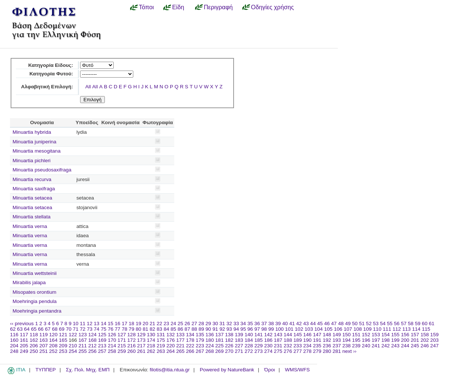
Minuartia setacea (32, 198)
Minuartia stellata (32, 216)
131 (161, 334)
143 (278, 334)
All (88, 86)
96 (250, 329)
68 (55, 329)
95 (243, 329)
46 (327, 323)
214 (112, 345)
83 (159, 329)
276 (288, 351)
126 (112, 334)
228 (248, 345)
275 (278, 351)
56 (396, 323)
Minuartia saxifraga (34, 188)
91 (215, 329)
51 (361, 323)
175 (161, 340)
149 (337, 334)
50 (355, 323)
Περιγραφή (218, 7)
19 (138, 323)
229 (258, 345)
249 (24, 351)
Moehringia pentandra (37, 311)
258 (112, 351)
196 (366, 340)
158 (425, 334)
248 (14, 351)
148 (327, 334)
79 (131, 329)
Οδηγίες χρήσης (272, 7)
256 (92, 351)
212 (92, 345)
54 (382, 323)
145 (298, 334)
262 (151, 351)
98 (264, 329)
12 (89, 323)
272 (248, 351)
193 (337, 340)
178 (190, 340)
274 (268, 351)
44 (313, 323)
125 (102, 334)
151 (356, 334)
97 (257, 329)
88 (194, 329)
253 (63, 351)
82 (152, 329)
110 (377, 329)
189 (298, 340)
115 (426, 329)
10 (75, 323)
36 (257, 323)
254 (73, 351)
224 (210, 345)
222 (190, 345)
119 (44, 334)
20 (145, 323)
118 (34, 334)
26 (187, 323)
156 (405, 334)
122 (73, 334)
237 (337, 345)
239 (356, 345)
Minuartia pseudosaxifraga (42, 170)
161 (24, 340)
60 (425, 323)
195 (356, 340)
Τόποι (146, 7)
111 (387, 329)
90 (208, 329)
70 (68, 329)
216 (131, 345)
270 (229, 351)
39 (278, 323)
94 (236, 329)
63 (20, 329)
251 (44, 351)
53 (375, 323)
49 (348, 323)
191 (317, 340)
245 (415, 345)
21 (152, 323)
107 (348, 329)
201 (415, 340)
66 (41, 329)
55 (389, 323)
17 (124, 323)
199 (395, 340)
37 (264, 323)
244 (405, 345)
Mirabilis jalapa (29, 282)
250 (34, 351)
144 (288, 334)
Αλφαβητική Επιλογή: (47, 86)
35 (250, 323)
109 (367, 329)
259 (121, 351)
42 (299, 323)
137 (219, 334)
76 (110, 329)
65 (34, 329)
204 (14, 345)
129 (141, 334)
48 (341, 323)
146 (307, 334)
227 (239, 345)
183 (239, 340)
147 (317, 334)
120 (53, 334)
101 (289, 329)
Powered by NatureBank (227, 369)
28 (201, 323)
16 (117, 323)
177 (180, 340)
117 (24, 334)
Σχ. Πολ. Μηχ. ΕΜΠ (87, 369)
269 (219, 351)
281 (337, 351)
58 (410, 323)
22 (159, 323)
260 (131, 351)
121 (63, 334)
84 (166, 329)
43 (306, 323)
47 (334, 323)
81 (145, 329)
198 (385, 340)
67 (48, 329)
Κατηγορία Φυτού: (51, 73)
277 (298, 351)
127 (121, 334)
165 (63, 340)
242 (385, 345)
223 (200, 345)
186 (268, 340)
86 (180, 329)
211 (82, 345)
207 (44, 345)
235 (317, 345)
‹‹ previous (22, 323)
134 (190, 334)
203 (434, 340)
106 (338, 329)
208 (53, 345)
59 (418, 323)
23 (166, 323)
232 (288, 345)
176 (171, 340)
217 (141, 345)
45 (320, 323)
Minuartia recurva (32, 179)
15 (110, 323)
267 (200, 351)
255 (82, 351)
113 (406, 329)
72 (82, 329)
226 (229, 345)
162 (34, 340)
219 (161, 345)
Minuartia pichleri (32, 160)
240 (366, 345)
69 (62, 329)
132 (171, 334)
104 (319, 329)
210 (73, 345)
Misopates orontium (34, 292)
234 (307, 345)
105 (328, 329)
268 (210, 351)
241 (376, 345)
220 (171, 345)
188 (288, 340)
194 (346, 340)
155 (395, 334)
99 (271, 329)
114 (416, 329)
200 (405, 340)
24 (173, 323)
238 (346, 345)
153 (376, 334)
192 (327, 340)
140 (248, 334)
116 (14, 334)
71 (75, 329)
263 (161, 351)
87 (187, 329)
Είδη (178, 7)
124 (92, 334)
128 (131, 334)
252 (53, 351)
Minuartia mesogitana (37, 151)
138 (229, 334)
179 (200, 340)
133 (180, 334)
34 (243, 323)
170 (112, 340)
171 (121, 340)
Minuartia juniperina (34, 141)
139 (239, 334)
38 (271, 323)
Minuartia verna (30, 226)
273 (258, 351)
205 (24, 345)
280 (327, 351)
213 (102, 345)
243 (395, 345)
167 (82, 340)
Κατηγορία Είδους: (50, 65)
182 (229, 340)
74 (96, 329)
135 (200, 334)
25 (180, 323)
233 (298, 345)
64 (27, 329)
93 (229, 329)
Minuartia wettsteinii (34, 273)
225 (219, 345)
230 (268, 345)
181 (219, 340)
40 (285, 323)
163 (44, 340)
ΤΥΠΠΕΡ (45, 369)
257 (102, 351)
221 (180, 345)
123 (82, 334)
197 (376, 340)
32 (229, 323)
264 (171, 351)
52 (368, 323)
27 (194, 323)
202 (425, 340)
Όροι (269, 369)
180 (210, 340)
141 (258, 334)
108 (357, 329)
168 (92, 340)
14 (103, 323)
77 (117, 329)
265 (180, 351)
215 (121, 345)
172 (131, 340)
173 (141, 340)
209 (63, 345)
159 (434, 334)
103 (309, 329)
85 (173, 329)
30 (215, 323)
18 (131, 323)
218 (151, 345)
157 (415, 334)
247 (434, 345)
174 (151, 340)
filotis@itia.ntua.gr (169, 369)
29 (208, 323)
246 (425, 345)
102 (299, 329)
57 (403, 323)
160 (14, 340)
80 (138, 329)
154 (385, 334)
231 (278, 345)
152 (366, 334)
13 (96, 323)
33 (236, 323)
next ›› (349, 351)
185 (258, 340)
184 (248, 340)
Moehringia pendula (34, 301)
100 (279, 329)
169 (102, 340)
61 (432, 323)
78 (124, 329)
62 (13, 329)
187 (278, 340)
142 (268, 334)
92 (222, 329)
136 (210, 334)
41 (292, 323)
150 (346, 334)
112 (396, 329)
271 (239, 351)
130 (151, 334)
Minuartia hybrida (32, 132)
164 (53, 340)
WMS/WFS (297, 369)
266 (190, 351)
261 (141, 351)
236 (327, 345)
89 (201, 329)
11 (82, 323)
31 (222, 323)
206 (34, 345)
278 (307, 351)
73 (89, 329)
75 (103, 329)
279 (317, 351)
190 (307, 340)
